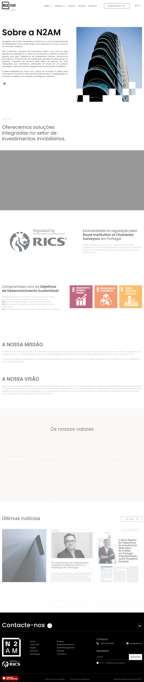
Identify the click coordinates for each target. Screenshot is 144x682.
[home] (9, 6)
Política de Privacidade (116, 663)
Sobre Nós (34, 644)
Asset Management (65, 647)
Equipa (33, 647)
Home (32, 641)
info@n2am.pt (136, 644)
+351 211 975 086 (106, 644)
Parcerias (34, 651)
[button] (48, 6)
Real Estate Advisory (65, 644)
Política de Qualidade (80, 679)
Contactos (61, 654)
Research (93, 6)
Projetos (71, 6)
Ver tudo (130, 529)
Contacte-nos (114, 6)
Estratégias (35, 654)
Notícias (82, 6)
